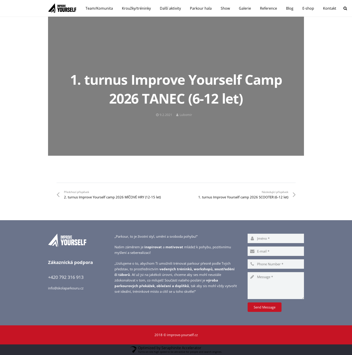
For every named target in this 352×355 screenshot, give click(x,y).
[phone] (276, 264)
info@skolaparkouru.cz (66, 288)
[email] (276, 251)
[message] (276, 285)
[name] (276, 238)
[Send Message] (265, 307)
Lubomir (186, 115)
